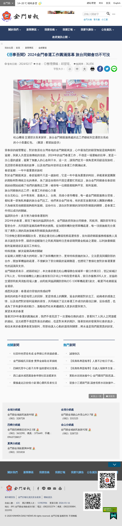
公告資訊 (106, 29)
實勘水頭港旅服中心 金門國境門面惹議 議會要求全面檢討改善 (92, 375)
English (116, 3)
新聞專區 (31, 29)
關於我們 (13, 29)
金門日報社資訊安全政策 (29, 497)
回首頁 (111, 396)
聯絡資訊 (48, 497)
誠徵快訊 (74, 353)
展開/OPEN (114, 464)
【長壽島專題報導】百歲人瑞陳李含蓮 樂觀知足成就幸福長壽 (92, 368)
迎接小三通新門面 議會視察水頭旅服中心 (92, 382)
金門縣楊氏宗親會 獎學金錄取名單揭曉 (35, 360)
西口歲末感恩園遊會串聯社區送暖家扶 (34, 375)
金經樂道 (42, 47)
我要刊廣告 (87, 29)
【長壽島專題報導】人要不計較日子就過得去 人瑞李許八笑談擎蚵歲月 (92, 360)
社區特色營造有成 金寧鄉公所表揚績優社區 (36, 353)
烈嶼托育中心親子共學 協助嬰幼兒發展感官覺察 (36, 368)
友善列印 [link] (92, 69)
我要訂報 (68, 29)
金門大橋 (88, 19)
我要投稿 (49, 29)
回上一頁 (97, 396)
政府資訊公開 (60, 36)
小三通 (105, 19)
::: (2, 2)
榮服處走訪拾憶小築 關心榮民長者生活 (35, 382)
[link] (100, 69)
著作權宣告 (10, 497)
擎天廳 (97, 19)
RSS (101, 3)
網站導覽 (91, 3)
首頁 (108, 3)
